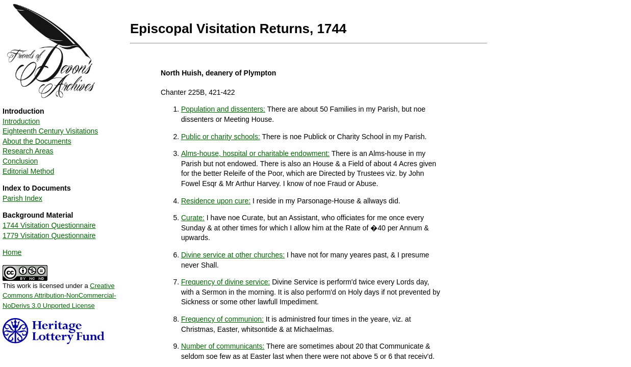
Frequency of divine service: (225, 282)
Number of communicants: (222, 346)
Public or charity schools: (220, 137)
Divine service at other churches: (233, 255)
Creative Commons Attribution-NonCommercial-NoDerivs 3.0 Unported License (59, 295)
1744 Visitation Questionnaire (49, 225)
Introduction (21, 121)
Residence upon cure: (215, 201)
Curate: (193, 218)
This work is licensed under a (59, 292)
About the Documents (37, 141)
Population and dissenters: (223, 109)
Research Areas (28, 151)
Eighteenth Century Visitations (50, 131)
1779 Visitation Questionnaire (49, 235)
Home (12, 252)
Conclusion (20, 161)
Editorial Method (28, 171)
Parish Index (22, 198)
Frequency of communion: (222, 319)
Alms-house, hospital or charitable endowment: (255, 153)
